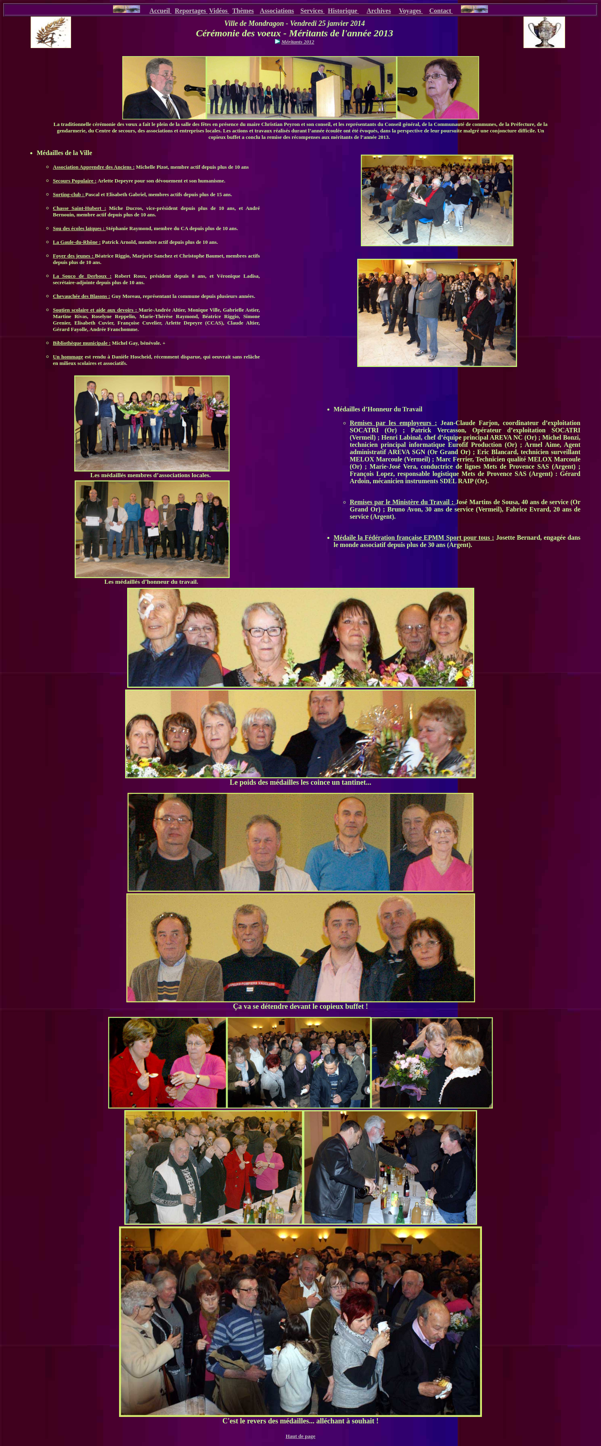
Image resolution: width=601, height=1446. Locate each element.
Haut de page (301, 1436)
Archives (378, 10)
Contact (441, 10)
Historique (343, 10)
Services (312, 10)
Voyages (411, 10)
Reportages (191, 10)
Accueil (160, 10)
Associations (277, 10)
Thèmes (242, 10)
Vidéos (219, 10)
